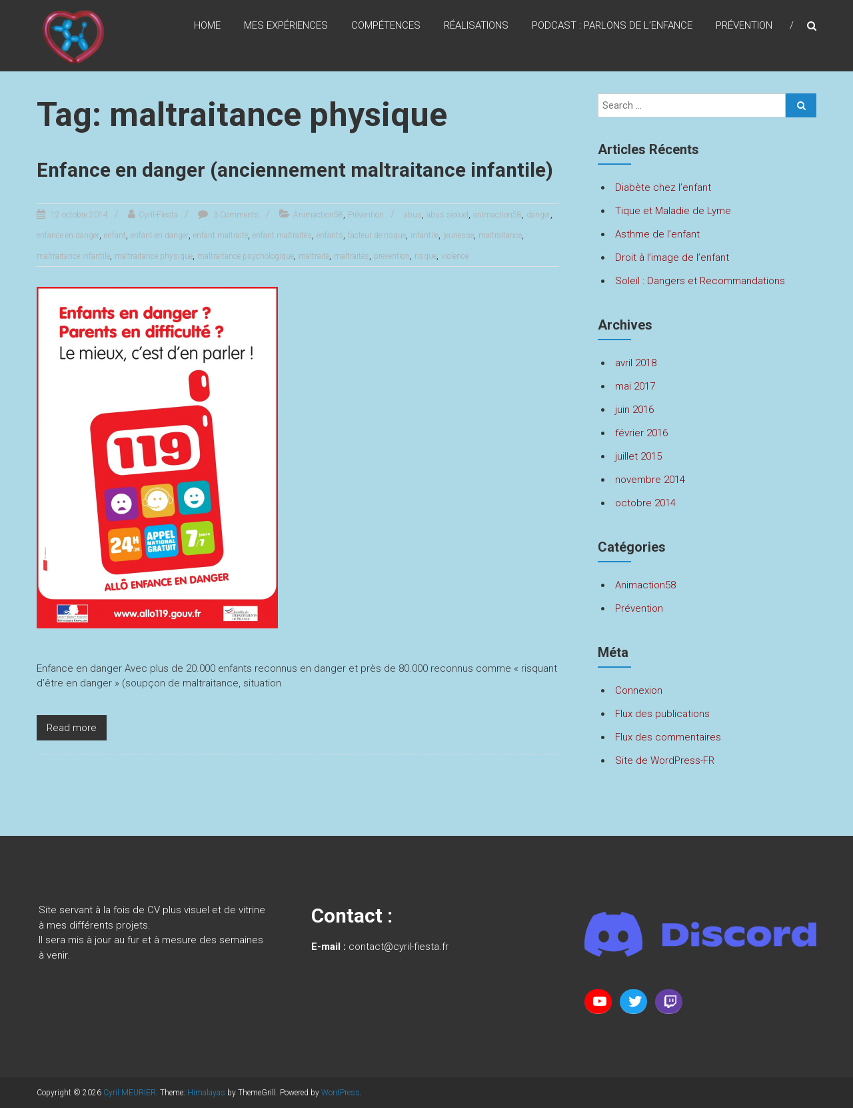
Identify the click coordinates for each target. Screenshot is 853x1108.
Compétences (386, 26)
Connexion (638, 690)
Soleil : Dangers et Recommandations (700, 281)
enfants (330, 260)
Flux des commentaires (668, 737)
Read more (72, 753)
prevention (392, 281)
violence (454, 281)
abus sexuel (447, 240)
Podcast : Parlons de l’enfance (612, 26)
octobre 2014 (645, 503)
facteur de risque (377, 260)
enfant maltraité (220, 260)
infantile (424, 260)
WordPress (340, 1092)
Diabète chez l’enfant (663, 187)
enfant (115, 260)
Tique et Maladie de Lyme (673, 211)
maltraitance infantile (73, 281)
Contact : (352, 915)
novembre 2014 (650, 480)
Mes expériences (286, 26)
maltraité (314, 281)
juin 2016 (634, 410)
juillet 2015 (638, 456)
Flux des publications (662, 714)
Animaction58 (318, 240)
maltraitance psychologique (245, 281)
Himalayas (206, 1092)
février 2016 (641, 433)
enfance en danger (68, 260)
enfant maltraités (282, 260)
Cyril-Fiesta (158, 240)
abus (413, 240)
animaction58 (497, 240)
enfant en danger (160, 260)
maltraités (351, 281)
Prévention (744, 26)
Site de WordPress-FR (664, 760)
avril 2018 (635, 363)
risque (425, 281)
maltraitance (500, 260)
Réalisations (476, 26)
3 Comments (235, 240)
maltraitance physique (154, 281)
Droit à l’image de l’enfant (672, 257)
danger (538, 240)
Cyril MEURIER (129, 1092)
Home (207, 26)
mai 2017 (635, 386)
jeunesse (458, 260)
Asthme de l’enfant (657, 234)
